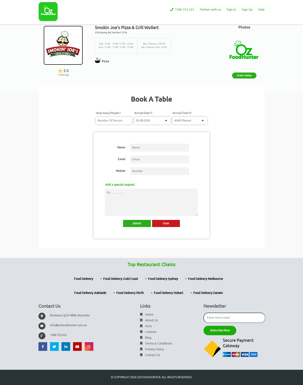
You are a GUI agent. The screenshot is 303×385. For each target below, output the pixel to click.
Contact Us (150, 355)
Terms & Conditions (156, 343)
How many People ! (108, 113)
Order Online (244, 75)
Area (146, 326)
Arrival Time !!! (182, 113)
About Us (149, 320)
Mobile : (121, 171)
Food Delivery (83, 279)
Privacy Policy (152, 349)
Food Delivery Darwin (208, 293)
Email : (122, 159)
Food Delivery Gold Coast (120, 279)
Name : (122, 147)
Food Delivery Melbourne (205, 279)
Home (146, 315)
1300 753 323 (182, 10)
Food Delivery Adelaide (90, 293)
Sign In (231, 10)
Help (261, 10)
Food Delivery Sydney (163, 279)
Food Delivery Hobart (168, 293)
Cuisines (148, 332)
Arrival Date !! (143, 113)
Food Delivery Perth (130, 293)
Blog (145, 338)
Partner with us (210, 10)
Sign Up (247, 10)
